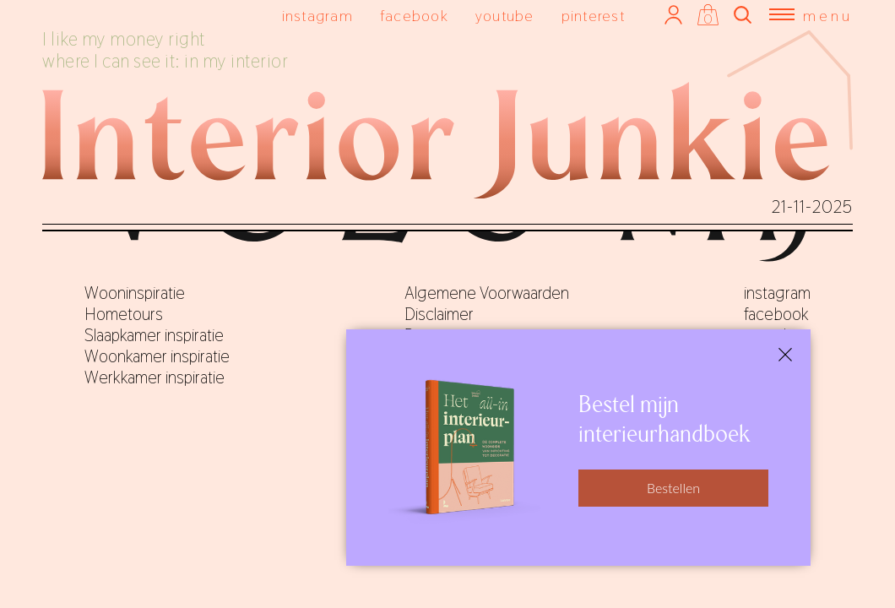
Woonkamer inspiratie (157, 356)
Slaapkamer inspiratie (154, 335)
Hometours (123, 314)
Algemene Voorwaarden (486, 293)
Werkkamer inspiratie (154, 377)
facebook (414, 15)
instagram (317, 15)
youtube (504, 15)
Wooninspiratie (134, 293)
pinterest (593, 15)
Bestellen (673, 488)
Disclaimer (439, 314)
